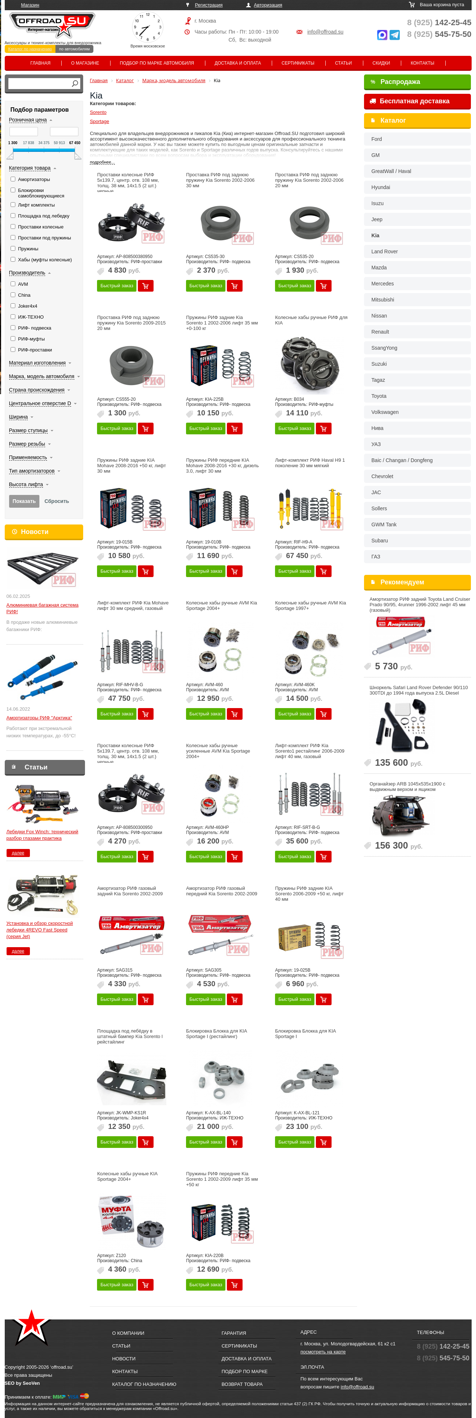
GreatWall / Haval (391, 171)
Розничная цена (28, 120)
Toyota (378, 396)
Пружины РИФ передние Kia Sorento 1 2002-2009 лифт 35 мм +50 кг (222, 1179)
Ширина (18, 417)
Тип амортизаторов (32, 471)
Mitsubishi (382, 300)
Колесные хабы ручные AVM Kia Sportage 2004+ (221, 605)
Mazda (379, 267)
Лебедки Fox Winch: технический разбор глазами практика (42, 835)
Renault (380, 332)
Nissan (379, 316)
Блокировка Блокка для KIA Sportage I (305, 1033)
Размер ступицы (28, 430)
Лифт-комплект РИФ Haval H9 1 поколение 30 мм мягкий (310, 462)
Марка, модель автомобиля (41, 376)
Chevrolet (382, 476)
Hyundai (380, 187)
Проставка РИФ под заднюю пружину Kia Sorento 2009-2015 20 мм (131, 323)
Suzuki (379, 364)
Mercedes (382, 284)
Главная (40, 63)
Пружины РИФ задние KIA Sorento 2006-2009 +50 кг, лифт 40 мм (309, 893)
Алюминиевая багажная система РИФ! (43, 608)
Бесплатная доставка (409, 101)
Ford (376, 139)
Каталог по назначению (30, 49)
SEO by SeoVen (22, 1383)
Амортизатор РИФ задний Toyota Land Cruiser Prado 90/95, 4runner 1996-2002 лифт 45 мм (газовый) (419, 604)
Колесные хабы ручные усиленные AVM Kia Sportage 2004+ (218, 751)
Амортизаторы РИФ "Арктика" (39, 717)
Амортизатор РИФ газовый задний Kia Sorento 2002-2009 (130, 890)
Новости (35, 531)
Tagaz (378, 380)
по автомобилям (74, 49)
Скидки (381, 63)
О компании (128, 1333)
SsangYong (384, 348)
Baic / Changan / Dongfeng (402, 460)
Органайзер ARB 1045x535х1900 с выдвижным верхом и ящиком (407, 786)
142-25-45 (439, 22)
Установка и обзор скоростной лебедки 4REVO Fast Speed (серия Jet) (40, 930)
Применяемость (28, 457)
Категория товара (30, 168)
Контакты (422, 63)
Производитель (27, 273)
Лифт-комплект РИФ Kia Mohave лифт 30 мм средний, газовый (133, 605)
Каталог (393, 120)
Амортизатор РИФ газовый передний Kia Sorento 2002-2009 (221, 890)
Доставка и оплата (238, 63)
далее (18, 853)
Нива (377, 428)
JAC (376, 492)
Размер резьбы (27, 444)
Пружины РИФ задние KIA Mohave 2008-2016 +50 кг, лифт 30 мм (131, 465)
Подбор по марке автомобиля (157, 63)
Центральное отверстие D (40, 403)
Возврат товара (242, 1384)
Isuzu (377, 203)
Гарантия (233, 1333)
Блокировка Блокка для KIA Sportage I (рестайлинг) (216, 1033)
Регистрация (208, 5)
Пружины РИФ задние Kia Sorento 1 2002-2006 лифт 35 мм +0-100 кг (222, 323)
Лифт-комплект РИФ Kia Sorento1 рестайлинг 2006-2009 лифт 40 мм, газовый (309, 751)
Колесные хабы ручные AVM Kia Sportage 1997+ (310, 605)
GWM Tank (383, 524)
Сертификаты (298, 63)
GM (375, 155)
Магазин (30, 5)
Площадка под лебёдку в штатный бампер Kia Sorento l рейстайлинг (129, 1036)
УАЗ (376, 444)
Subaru (379, 540)
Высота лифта (26, 484)
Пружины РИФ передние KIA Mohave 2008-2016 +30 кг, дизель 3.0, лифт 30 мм (222, 465)
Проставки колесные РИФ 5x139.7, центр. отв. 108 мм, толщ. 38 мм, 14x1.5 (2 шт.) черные (128, 183)
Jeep (376, 219)
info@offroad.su (325, 32)
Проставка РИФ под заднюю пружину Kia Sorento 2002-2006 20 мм (309, 180)
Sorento (98, 112)
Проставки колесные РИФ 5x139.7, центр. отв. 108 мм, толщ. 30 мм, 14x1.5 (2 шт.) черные (128, 754)
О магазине (85, 63)
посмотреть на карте (323, 1351)
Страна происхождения (37, 390)
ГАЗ (375, 557)
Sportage (99, 121)
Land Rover (384, 251)
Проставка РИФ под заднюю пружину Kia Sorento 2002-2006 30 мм (220, 180)
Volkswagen (385, 412)
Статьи (343, 63)
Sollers (379, 508)
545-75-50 (439, 34)
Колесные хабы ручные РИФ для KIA (311, 320)
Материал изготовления (37, 363)
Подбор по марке (244, 1371)
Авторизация (268, 5)
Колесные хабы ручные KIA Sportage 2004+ (127, 1176)
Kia (375, 235)
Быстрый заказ (116, 285)
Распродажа (395, 81)
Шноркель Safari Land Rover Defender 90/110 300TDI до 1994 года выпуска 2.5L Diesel (418, 690)
